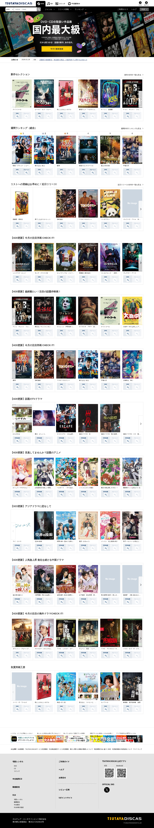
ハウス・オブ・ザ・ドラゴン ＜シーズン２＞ (138, 649)
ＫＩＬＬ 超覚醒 (107, 109)
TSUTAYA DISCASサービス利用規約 (36, 749)
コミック (62, 4)
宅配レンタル (18, 799)
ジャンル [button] (48, 9)
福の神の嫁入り (18, 595)
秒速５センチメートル (86, 166)
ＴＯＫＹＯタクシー (63, 380)
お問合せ (62, 777)
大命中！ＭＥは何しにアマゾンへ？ (134, 327)
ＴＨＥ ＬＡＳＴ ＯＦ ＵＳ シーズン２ (71, 649)
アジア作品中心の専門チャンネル (126, 733)
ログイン (146, 5)
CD (51, 4)
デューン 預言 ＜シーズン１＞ (90, 649)
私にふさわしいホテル (64, 109)
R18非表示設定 (19, 807)
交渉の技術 (38, 541)
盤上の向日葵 (105, 166)
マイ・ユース (17, 541)
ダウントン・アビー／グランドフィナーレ (26, 649)
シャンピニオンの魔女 (86, 488)
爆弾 (58, 166)
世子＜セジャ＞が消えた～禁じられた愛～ (136, 541)
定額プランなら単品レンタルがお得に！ (102, 733)
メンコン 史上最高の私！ (109, 541)
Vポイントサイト (65, 797)
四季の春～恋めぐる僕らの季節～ (67, 541)
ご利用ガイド (122, 9)
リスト (140, 5)
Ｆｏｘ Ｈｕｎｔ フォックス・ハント (136, 109)
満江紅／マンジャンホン (43, 327)
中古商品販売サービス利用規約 (59, 749)
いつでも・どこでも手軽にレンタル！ (22, 733)
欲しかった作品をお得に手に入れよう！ (49, 733)
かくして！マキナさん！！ (21, 488)
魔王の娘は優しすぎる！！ (109, 488)
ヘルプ (134, 9)
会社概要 (13, 749)
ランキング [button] (79, 9)
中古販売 (17, 805)
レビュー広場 (64, 789)
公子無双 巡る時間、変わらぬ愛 (90, 595)
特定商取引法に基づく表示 (102, 749)
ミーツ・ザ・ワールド (20, 702)
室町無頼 (38, 380)
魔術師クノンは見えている (131, 488)
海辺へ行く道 (61, 702)
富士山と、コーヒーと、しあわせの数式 (92, 702)
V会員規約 (21, 749)
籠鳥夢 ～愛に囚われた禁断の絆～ (134, 595)
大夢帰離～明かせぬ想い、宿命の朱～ (47, 595)
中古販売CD (76, 4)
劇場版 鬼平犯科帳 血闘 (131, 702)
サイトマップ (137, 749)
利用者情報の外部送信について (122, 749)
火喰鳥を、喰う (128, 380)
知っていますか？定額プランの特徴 (74, 733)
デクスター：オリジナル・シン (45, 649)
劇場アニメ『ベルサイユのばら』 (90, 109)
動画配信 (16, 787)
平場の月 (126, 166)
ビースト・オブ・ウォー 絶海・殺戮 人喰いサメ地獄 (53, 109)
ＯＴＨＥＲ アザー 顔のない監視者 (91, 327)
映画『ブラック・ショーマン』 (23, 166)
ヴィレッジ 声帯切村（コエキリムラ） (70, 327)
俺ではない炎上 (40, 166)
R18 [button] (143, 9)
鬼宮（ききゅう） (84, 541)
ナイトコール (17, 109)
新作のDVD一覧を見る (133, 75)
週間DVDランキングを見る (131, 128)
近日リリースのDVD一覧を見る (130, 185)
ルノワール (104, 702)
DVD (42, 4)
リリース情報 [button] (63, 9)
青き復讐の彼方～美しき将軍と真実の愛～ (114, 595)
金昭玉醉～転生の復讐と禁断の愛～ (68, 595)
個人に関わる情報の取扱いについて (81, 749)
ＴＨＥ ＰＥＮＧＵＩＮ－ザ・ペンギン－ (114, 649)
